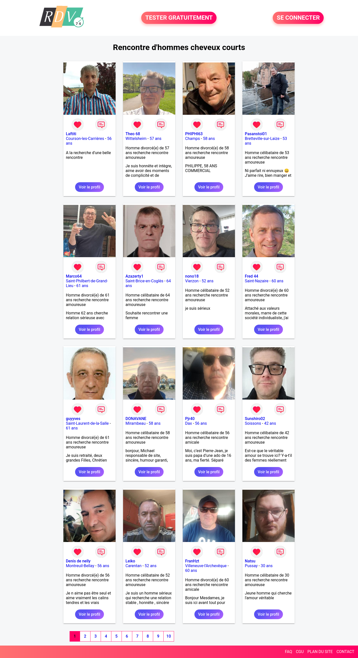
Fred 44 (251, 276)
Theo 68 (133, 133)
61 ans (82, 285)
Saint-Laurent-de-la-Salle (87, 423)
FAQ (288, 651)
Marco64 (74, 276)
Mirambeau (136, 423)
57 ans (156, 138)
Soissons (253, 423)
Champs (192, 138)
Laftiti (71, 133)
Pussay (251, 565)
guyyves (73, 418)
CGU (300, 651)
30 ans (267, 565)
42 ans (270, 423)
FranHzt (192, 561)
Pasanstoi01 (256, 133)
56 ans (201, 423)
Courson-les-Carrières (85, 138)
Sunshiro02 (255, 418)
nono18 (192, 276)
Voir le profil (89, 187)
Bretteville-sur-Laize (262, 138)
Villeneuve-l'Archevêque (206, 565)
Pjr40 (190, 418)
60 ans (277, 281)
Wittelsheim (136, 138)
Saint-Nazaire (256, 281)
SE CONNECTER (298, 17)
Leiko (130, 561)
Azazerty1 (134, 276)
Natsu (250, 561)
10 (168, 636)
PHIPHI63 (194, 133)
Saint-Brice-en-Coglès (144, 281)
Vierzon (192, 281)
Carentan (133, 565)
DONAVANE (136, 418)
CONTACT (345, 651)
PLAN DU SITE (320, 651)
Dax (188, 423)
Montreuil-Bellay (80, 565)
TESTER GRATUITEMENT (179, 17)
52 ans (208, 281)
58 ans (209, 138)
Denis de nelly (78, 561)
